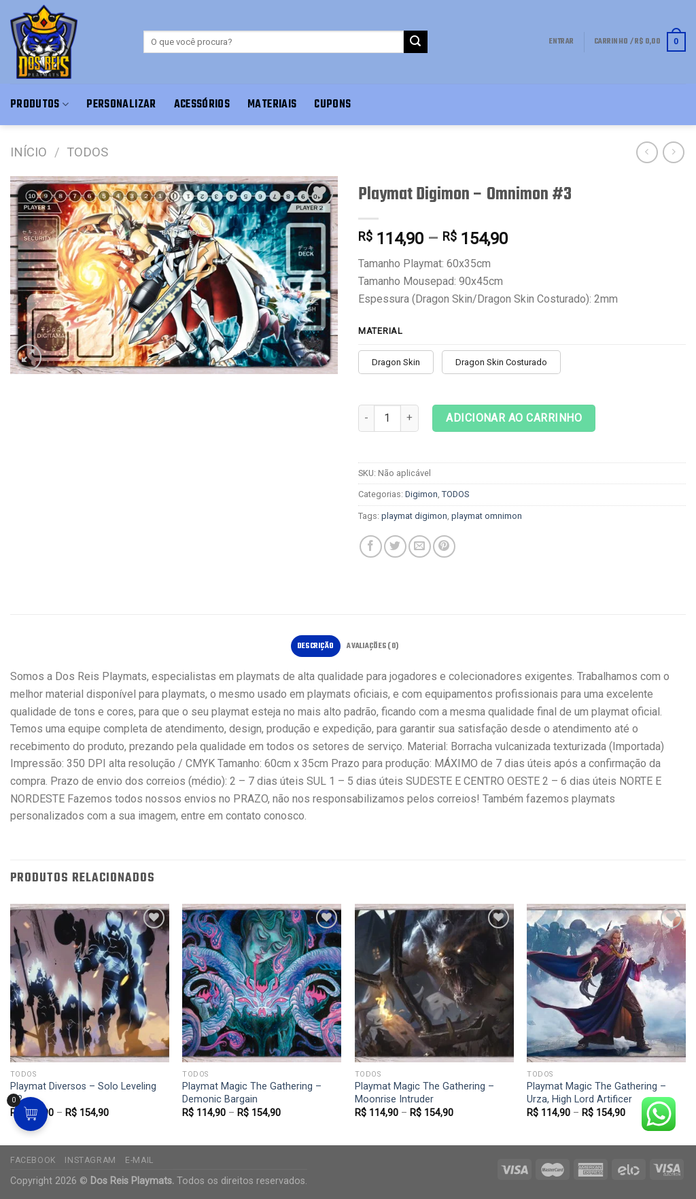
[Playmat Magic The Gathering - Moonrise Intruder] (434, 983)
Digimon (421, 494)
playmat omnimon (486, 516)
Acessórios (202, 104)
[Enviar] (415, 42)
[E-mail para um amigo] (419, 546)
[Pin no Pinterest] (444, 546)
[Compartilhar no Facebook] (371, 546)
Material (380, 331)
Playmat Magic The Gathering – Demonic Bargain (251, 1093)
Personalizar (121, 104)
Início (28, 152)
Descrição (316, 646)
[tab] (316, 646)
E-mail (139, 1160)
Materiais (271, 104)
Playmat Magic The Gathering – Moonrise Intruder (424, 1093)
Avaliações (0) (372, 646)
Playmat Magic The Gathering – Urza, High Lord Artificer (596, 1093)
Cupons (332, 104)
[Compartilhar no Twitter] (395, 546)
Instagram (90, 1160)
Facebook (33, 1160)
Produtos (39, 104)
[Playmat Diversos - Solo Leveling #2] (89, 983)
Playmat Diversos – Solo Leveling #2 (83, 1093)
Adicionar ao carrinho (514, 417)
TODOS (87, 152)
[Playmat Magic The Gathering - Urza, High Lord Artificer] (606, 983)
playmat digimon (414, 516)
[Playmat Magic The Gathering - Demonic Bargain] (261, 983)
